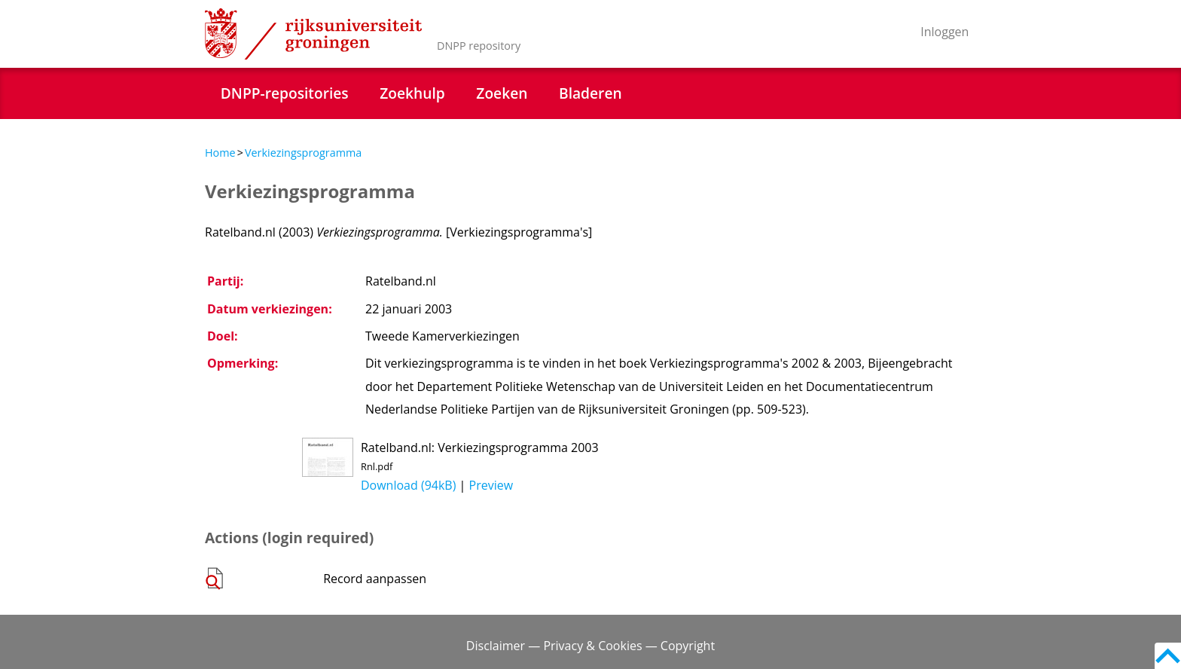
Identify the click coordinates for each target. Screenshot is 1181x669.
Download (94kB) (408, 485)
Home (220, 152)
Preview (491, 485)
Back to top (1168, 656)
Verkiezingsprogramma (303, 152)
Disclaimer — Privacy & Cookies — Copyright (590, 645)
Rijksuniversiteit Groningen (313, 34)
